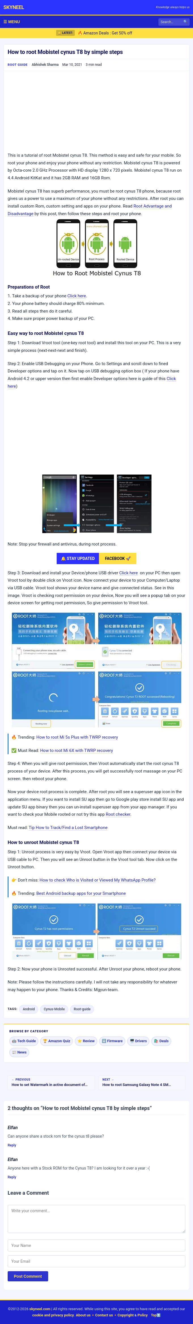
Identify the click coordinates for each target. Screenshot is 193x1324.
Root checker (118, 814)
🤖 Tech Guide (24, 1041)
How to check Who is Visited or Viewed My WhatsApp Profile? (98, 880)
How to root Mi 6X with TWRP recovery (76, 750)
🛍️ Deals (161, 1041)
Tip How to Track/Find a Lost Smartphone (68, 827)
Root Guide (18, 65)
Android (29, 1009)
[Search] (174, 22)
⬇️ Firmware (112, 1041)
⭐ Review (86, 1041)
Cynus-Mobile (54, 1009)
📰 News (19, 1052)
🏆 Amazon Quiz (56, 1041)
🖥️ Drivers (138, 1041)
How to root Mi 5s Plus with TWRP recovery (77, 737)
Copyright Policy (133, 1315)
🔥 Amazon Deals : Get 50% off (105, 33)
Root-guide (82, 1009)
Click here (76, 295)
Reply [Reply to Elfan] (12, 1145)
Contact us (104, 1315)
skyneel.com (39, 1309)
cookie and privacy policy (53, 1315)
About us (83, 1315)
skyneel (13, 7)
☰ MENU (11, 21)
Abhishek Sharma (45, 65)
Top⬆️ (156, 1315)
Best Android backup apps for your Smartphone (81, 893)
